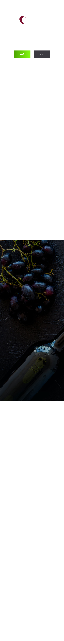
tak (22, 54)
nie (42, 54)
